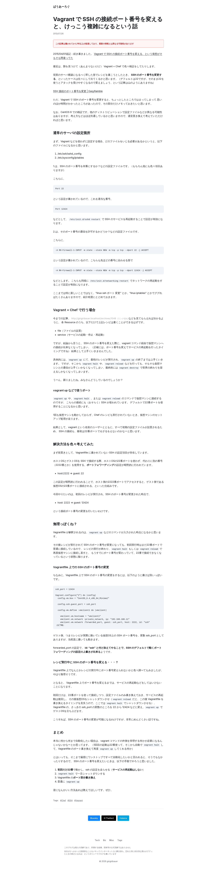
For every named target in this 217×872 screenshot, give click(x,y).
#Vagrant (78, 805)
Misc (111, 845)
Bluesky (94, 823)
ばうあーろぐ (61, 6)
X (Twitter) (109, 823)
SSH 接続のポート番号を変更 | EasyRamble (78, 91)
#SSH (70, 805)
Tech (97, 845)
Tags (119, 845)
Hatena (123, 823)
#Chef (63, 805)
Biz (104, 845)
